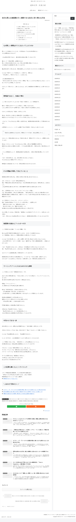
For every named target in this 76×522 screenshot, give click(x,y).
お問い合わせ (57, 518)
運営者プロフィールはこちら (10, 379)
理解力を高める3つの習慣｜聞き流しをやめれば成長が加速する (18, 394)
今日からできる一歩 (21, 36)
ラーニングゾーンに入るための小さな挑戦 (26, 34)
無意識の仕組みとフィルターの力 (24, 32)
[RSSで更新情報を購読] (27, 407)
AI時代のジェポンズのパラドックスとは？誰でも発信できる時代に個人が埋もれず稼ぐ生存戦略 (64, 58)
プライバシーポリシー (49, 518)
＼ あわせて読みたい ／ (22, 40)
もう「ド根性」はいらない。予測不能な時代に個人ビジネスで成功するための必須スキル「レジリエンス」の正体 (64, 30)
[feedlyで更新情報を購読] (24, 407)
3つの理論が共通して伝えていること (25, 30)
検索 (55, 15)
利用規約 (42, 518)
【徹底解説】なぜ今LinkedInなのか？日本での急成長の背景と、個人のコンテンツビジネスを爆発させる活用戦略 (64, 51)
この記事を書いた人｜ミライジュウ (24, 38)
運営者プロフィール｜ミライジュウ (68, 518)
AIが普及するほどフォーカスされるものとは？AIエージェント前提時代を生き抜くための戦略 (64, 44)
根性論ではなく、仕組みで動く (23, 28)
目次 (24, 24)
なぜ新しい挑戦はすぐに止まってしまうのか (26, 26)
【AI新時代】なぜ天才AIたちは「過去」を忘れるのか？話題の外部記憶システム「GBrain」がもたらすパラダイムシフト (64, 37)
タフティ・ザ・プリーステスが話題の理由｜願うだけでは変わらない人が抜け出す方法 (24, 390)
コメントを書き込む (26, 493)
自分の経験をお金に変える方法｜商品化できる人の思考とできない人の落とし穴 (22, 392)
